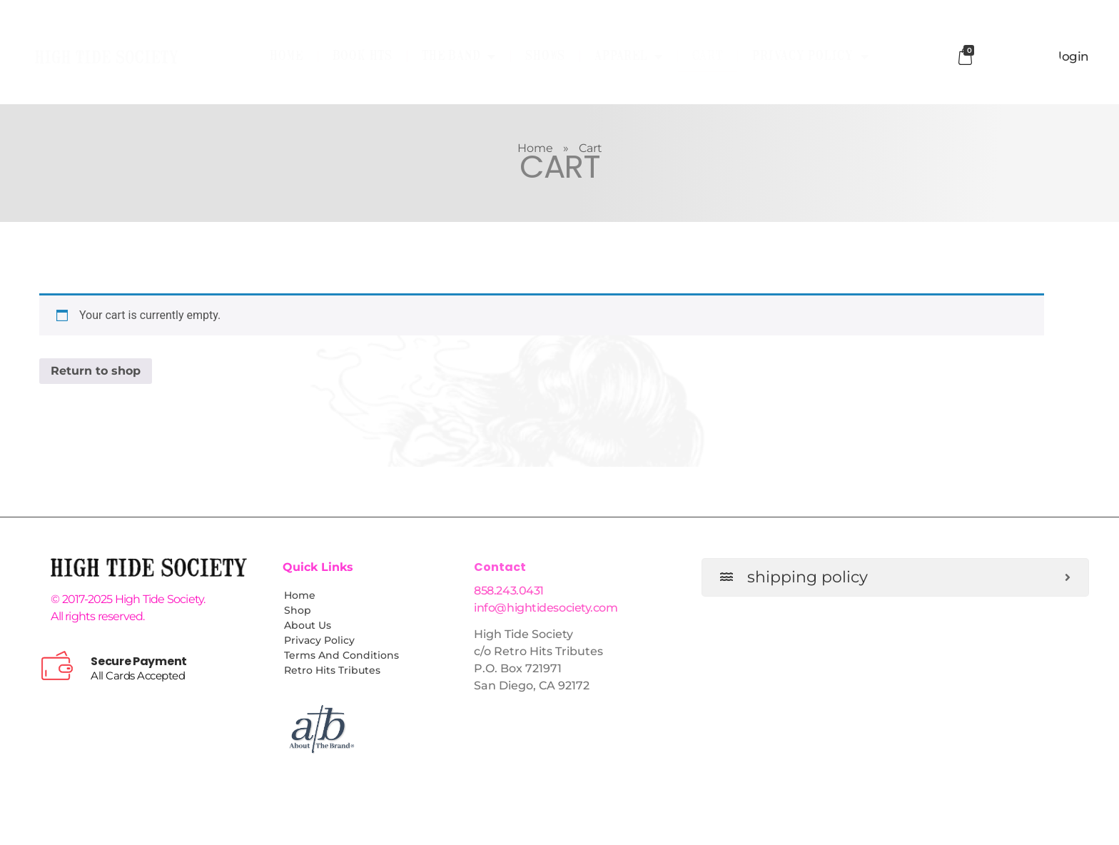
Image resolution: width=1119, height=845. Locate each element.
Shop (297, 610)
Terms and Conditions (341, 655)
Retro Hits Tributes (332, 670)
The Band (459, 56)
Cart (707, 56)
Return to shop (96, 371)
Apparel (628, 56)
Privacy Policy (810, 56)
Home (286, 56)
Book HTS (363, 56)
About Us (307, 625)
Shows (545, 56)
